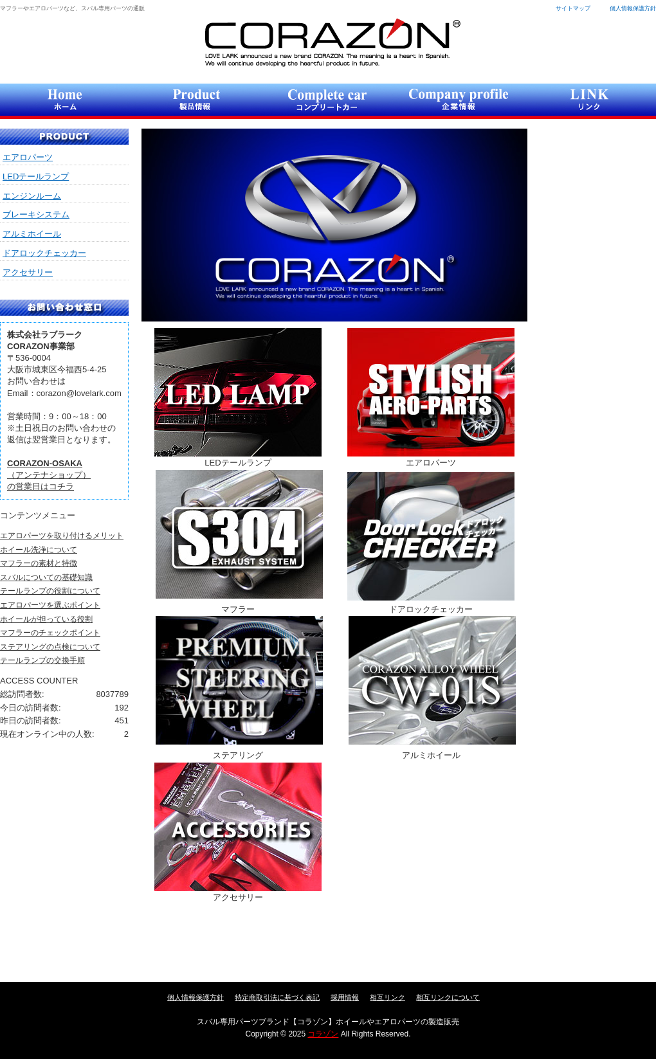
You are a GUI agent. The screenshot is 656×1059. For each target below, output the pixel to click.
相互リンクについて (448, 997)
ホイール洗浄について (38, 549)
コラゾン (332, 42)
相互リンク (387, 997)
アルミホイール (32, 234)
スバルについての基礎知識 (46, 577)
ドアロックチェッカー (44, 253)
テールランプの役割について (50, 590)
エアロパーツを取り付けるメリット (61, 535)
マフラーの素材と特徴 (38, 563)
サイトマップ (573, 8)
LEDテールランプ (36, 176)
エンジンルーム (32, 196)
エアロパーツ (28, 157)
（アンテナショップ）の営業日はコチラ (49, 474)
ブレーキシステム (36, 214)
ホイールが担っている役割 (46, 619)
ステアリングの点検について (50, 646)
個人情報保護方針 (633, 8)
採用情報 (345, 997)
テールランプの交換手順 (42, 660)
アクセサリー (28, 272)
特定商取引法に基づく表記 (277, 997)
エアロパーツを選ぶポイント (50, 605)
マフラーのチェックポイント (50, 632)
